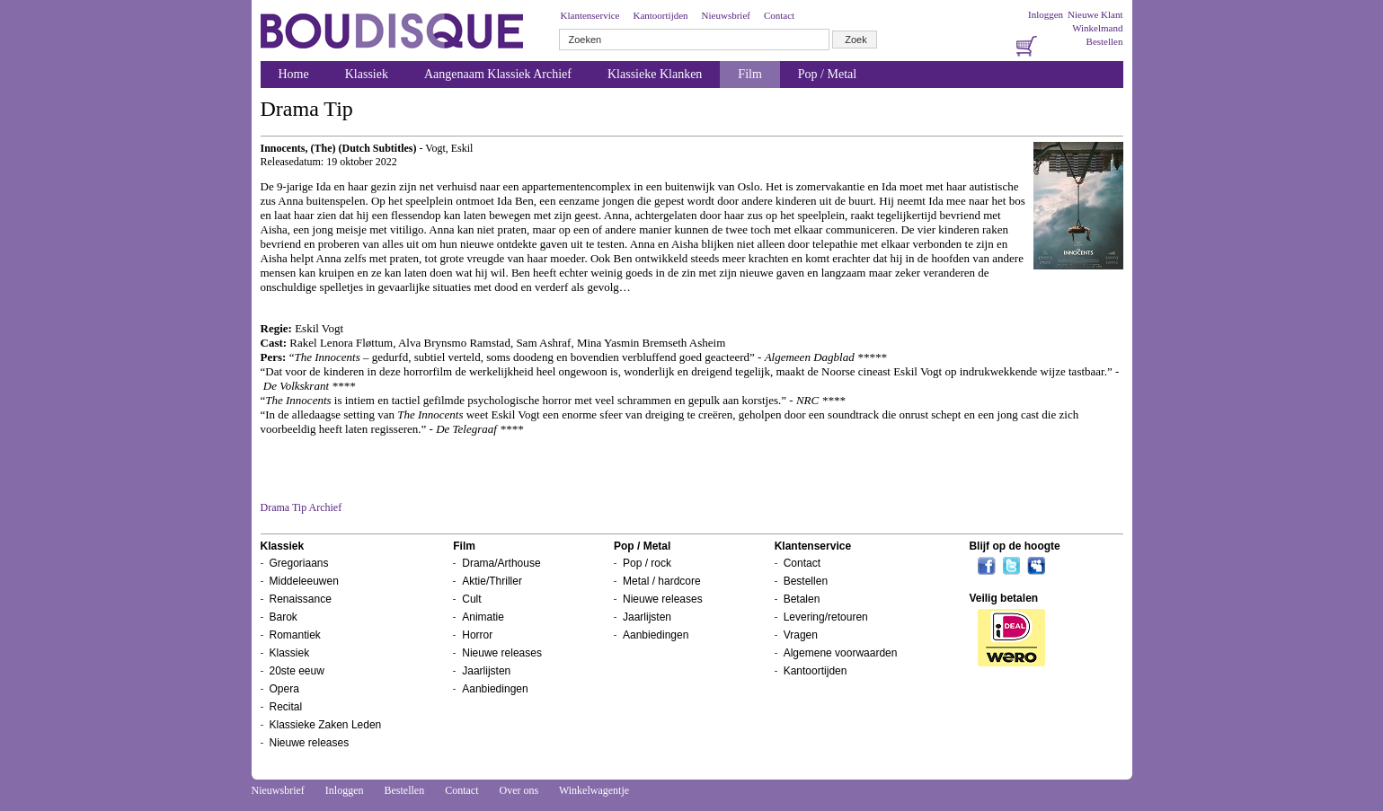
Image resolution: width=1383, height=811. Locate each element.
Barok (283, 617)
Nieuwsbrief (726, 15)
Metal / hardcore (662, 581)
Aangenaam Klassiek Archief (498, 74)
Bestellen (1104, 41)
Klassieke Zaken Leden (326, 724)
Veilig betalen (1003, 598)
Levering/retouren (826, 617)
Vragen (801, 635)
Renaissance (301, 599)
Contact (779, 15)
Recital (286, 707)
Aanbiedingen (494, 689)
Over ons (518, 790)
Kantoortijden (660, 15)
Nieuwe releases (310, 742)
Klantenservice (590, 15)
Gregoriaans (299, 563)
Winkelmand (1097, 27)
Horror (477, 635)
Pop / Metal (827, 74)
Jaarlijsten (486, 671)
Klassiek (366, 74)
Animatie (483, 617)
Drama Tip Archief (301, 507)
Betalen (802, 599)
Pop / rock (647, 563)
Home (294, 74)
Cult (471, 599)
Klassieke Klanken (654, 74)
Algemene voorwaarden (841, 653)
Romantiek (295, 635)
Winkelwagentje (594, 790)
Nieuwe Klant (1095, 14)
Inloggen (1045, 14)
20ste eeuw (297, 671)
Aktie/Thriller (492, 581)
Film (749, 74)
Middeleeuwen (304, 581)
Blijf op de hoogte (1014, 546)
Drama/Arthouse (501, 563)
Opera (284, 689)
